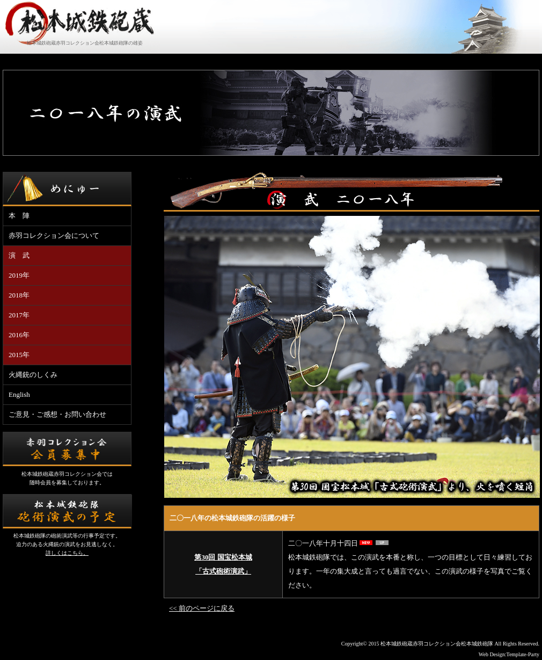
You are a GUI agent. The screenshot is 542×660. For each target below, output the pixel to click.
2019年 (19, 275)
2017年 (19, 315)
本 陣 (19, 216)
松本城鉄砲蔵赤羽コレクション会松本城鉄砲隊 (436, 644)
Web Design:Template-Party (509, 654)
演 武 (19, 255)
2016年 (19, 335)
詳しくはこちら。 (67, 553)
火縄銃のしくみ (33, 375)
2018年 (19, 295)
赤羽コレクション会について (54, 235)
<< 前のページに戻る (202, 608)
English (19, 394)
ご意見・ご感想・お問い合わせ (57, 414)
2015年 (19, 355)
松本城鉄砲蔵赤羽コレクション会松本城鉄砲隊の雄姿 (85, 43)
